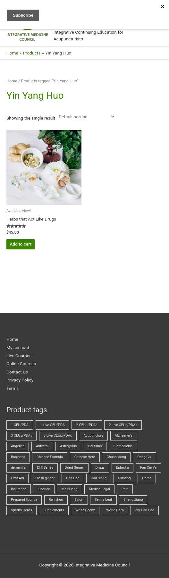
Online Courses (21, 363)
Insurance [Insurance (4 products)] (18, 489)
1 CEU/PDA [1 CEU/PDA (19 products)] (20, 425)
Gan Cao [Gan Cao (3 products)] (72, 478)
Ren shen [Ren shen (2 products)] (56, 500)
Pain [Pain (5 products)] (125, 489)
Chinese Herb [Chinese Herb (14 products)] (84, 457)
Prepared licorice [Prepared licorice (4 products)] (24, 500)
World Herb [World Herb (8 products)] (114, 510)
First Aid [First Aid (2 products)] (17, 478)
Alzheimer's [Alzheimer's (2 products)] (124, 435)
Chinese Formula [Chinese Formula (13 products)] (50, 457)
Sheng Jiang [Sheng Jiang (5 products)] (133, 500)
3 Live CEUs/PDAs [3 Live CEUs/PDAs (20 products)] (58, 435)
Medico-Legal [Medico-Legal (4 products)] (99, 489)
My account (17, 347)
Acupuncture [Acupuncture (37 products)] (93, 435)
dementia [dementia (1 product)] (18, 467)
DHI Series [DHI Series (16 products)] (45, 467)
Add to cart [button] (20, 244)
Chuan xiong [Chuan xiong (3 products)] (116, 457)
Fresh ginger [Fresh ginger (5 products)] (45, 478)
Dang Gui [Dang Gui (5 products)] (145, 457)
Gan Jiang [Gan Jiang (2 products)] (98, 478)
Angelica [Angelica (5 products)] (17, 446)
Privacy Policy (19, 379)
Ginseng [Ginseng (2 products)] (124, 478)
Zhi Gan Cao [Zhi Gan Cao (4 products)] (144, 510)
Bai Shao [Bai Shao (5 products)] (95, 446)
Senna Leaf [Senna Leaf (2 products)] (103, 500)
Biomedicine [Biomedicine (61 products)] (123, 446)
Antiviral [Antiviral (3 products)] (42, 446)
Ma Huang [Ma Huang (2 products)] (70, 489)
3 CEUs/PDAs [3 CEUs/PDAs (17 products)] (21, 435)
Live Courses (18, 355)
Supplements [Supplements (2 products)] (54, 510)
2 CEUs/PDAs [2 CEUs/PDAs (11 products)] (86, 425)
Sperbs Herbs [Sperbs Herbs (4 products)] (21, 510)
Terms (12, 388)
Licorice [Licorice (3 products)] (44, 489)
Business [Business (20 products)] (18, 457)
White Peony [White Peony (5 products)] (85, 510)
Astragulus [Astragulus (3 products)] (68, 446)
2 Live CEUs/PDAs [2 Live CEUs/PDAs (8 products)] (123, 425)
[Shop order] (85, 116)
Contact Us (17, 371)
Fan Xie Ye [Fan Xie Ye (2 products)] (148, 467)
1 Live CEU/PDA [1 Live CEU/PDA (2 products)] (52, 425)
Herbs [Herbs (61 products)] (146, 478)
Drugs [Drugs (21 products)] (100, 467)
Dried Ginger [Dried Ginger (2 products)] (74, 467)
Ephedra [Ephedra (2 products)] (122, 467)
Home (11, 81)
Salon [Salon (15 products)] (78, 500)
